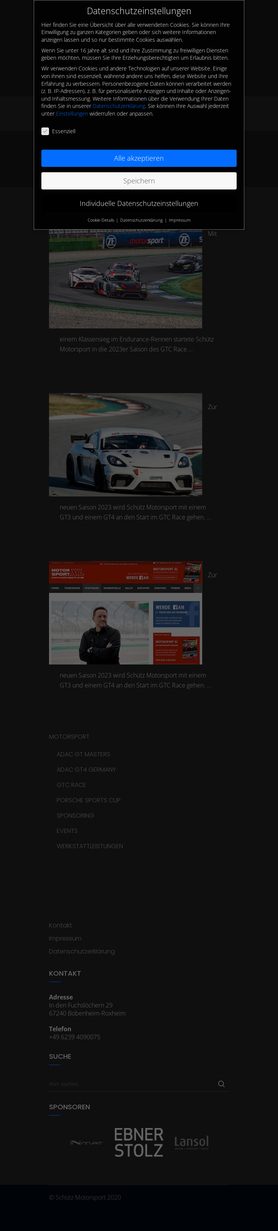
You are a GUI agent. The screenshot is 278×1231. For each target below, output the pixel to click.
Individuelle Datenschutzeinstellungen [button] (139, 196)
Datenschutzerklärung (119, 99)
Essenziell (58, 124)
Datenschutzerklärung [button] (142, 213)
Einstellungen (72, 107)
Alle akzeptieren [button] (139, 151)
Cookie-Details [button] (101, 213)
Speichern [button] (139, 173)
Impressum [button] (180, 213)
